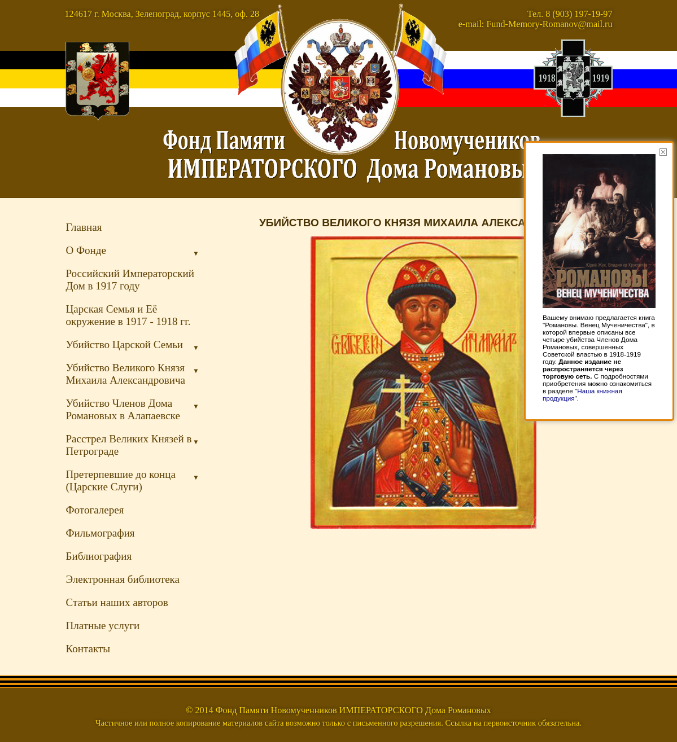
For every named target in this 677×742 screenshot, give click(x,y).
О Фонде (132, 250)
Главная (84, 227)
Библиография (99, 556)
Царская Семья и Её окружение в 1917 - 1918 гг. (128, 315)
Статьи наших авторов (117, 602)
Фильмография (100, 533)
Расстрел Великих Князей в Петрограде (132, 445)
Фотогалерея (95, 510)
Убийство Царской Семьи (132, 345)
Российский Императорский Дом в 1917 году (130, 279)
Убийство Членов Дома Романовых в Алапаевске (132, 409)
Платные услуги (103, 625)
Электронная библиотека (123, 579)
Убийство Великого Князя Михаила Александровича (132, 374)
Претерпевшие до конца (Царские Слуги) (132, 480)
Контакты (88, 649)
